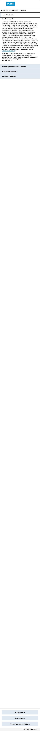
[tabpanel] (20, 41)
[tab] (20, 15)
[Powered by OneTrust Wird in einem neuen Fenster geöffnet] (31, 729)
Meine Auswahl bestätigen (19, 724)
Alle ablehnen (20, 718)
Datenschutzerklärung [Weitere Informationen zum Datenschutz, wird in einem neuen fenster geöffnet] (8, 51)
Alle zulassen (20, 712)
